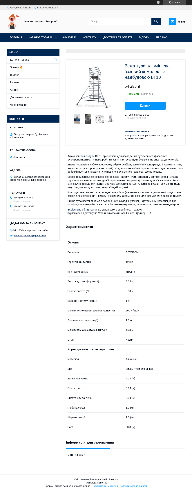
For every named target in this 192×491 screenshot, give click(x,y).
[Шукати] (156, 21)
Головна (16, 37)
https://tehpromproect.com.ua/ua (30, 230)
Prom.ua (113, 479)
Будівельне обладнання (82, 209)
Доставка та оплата (117, 37)
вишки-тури (88, 156)
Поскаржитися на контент (105, 486)
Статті (32, 46)
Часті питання (18, 104)
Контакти (90, 37)
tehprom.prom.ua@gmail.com (30, 235)
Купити (145, 105)
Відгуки (144, 37)
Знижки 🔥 (16, 67)
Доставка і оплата (21, 97)
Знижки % (69, 37)
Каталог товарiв (40, 37)
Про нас (162, 37)
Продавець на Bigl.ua (96, 482)
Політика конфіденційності (134, 486)
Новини (15, 46)
